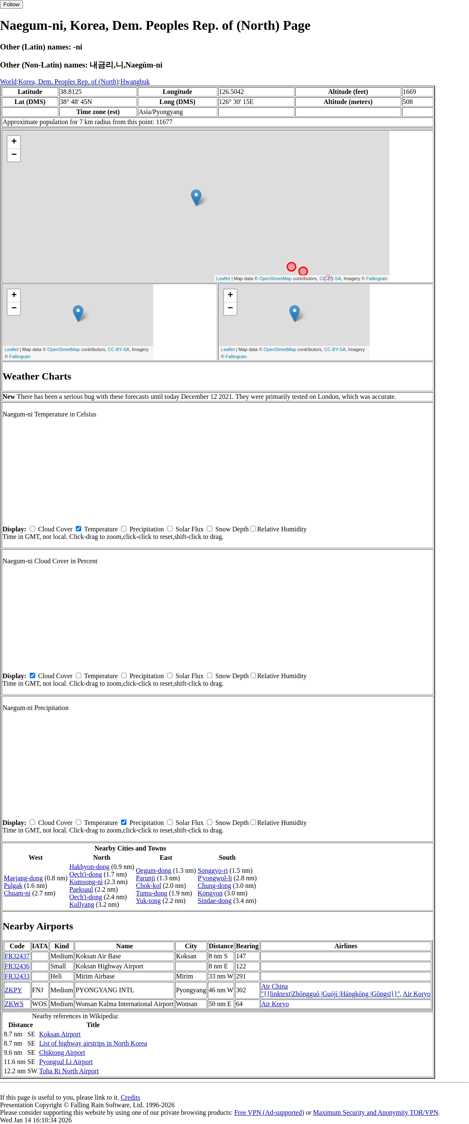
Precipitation (146, 529)
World (8, 81)
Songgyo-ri (213, 870)
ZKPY (13, 990)
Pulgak (13, 885)
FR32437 (17, 956)
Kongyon (210, 893)
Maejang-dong (23, 878)
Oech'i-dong (85, 874)
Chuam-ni (17, 893)
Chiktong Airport (62, 1052)
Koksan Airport (59, 1034)
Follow (11, 4)
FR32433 (17, 976)
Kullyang (81, 904)
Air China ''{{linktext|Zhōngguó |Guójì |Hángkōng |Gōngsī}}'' (330, 990)
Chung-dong (214, 885)
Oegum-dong (153, 870)
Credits (130, 1097)
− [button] (14, 155)
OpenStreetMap (275, 278)
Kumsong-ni (86, 881)
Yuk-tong (148, 900)
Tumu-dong (152, 893)
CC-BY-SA (330, 278)
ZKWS (14, 1003)
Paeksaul (81, 889)
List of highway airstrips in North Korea (93, 1043)
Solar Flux (189, 529)
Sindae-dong (215, 900)
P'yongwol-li (215, 878)
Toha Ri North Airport (68, 1071)
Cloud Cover (55, 529)
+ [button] (14, 142)
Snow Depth (232, 529)
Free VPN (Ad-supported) (269, 1112)
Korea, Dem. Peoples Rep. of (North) (68, 81)
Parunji (145, 878)
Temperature (101, 529)
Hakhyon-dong (89, 866)
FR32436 (17, 966)
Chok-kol (148, 885)
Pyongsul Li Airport (66, 1061)
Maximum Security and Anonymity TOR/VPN (375, 1112)
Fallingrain (377, 278)
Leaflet (223, 278)
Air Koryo (416, 993)
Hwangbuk (135, 81)
